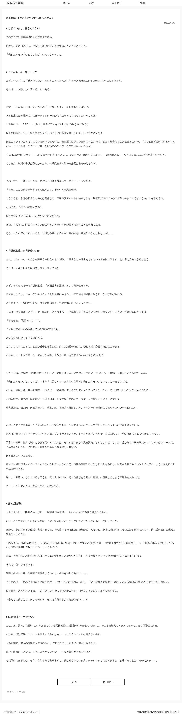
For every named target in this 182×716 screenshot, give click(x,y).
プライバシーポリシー (29, 712)
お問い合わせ (10, 712)
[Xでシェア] (76, 682)
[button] (105, 682)
